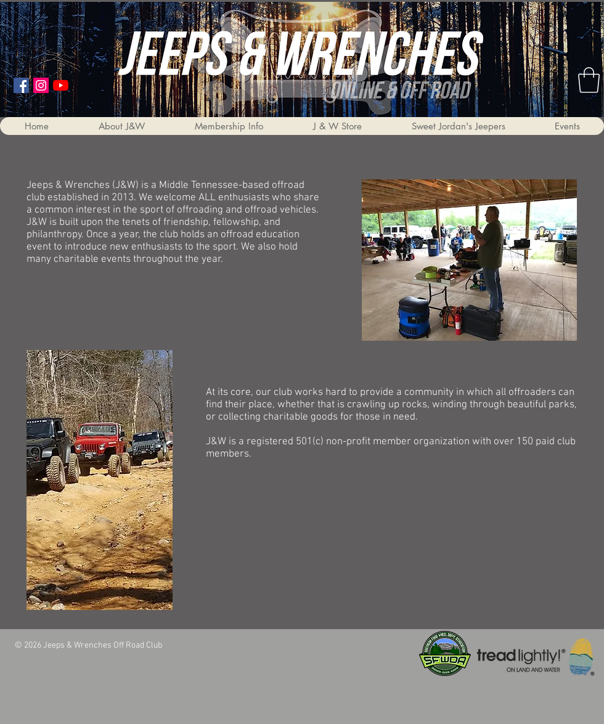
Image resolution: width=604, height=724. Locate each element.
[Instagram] (41, 85)
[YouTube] (60, 85)
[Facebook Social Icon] (21, 85)
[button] (121, 126)
